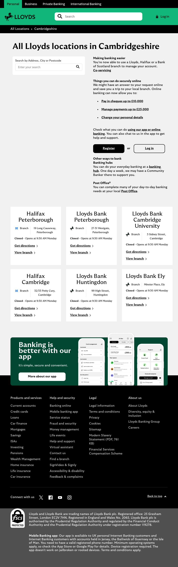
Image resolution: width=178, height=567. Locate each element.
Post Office (129, 191)
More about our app (42, 376)
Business (31, 4)
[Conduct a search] (102, 16)
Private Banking (54, 4)
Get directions (27, 246)
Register (109, 148)
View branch (25, 253)
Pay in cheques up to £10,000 (122, 101)
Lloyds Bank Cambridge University (147, 220)
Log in (149, 148)
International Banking (86, 4)
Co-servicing (102, 70)
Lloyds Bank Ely (145, 276)
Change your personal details (122, 117)
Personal (13, 4)
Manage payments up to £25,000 (125, 109)
